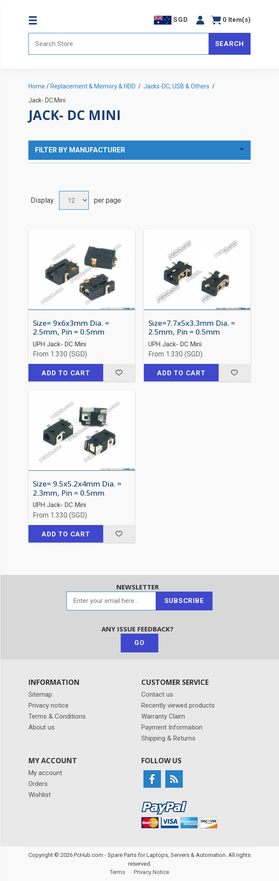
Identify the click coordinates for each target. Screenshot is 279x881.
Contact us (157, 694)
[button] (200, 20)
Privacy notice (48, 705)
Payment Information (171, 727)
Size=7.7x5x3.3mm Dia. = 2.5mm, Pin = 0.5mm (191, 328)
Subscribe (184, 601)
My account (45, 773)
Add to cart (66, 373)
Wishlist (39, 795)
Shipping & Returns (168, 738)
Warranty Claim (163, 716)
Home (36, 86)
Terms (117, 872)
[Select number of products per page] (74, 200)
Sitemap (40, 694)
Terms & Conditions (57, 716)
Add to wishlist (119, 372)
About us (41, 727)
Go (139, 643)
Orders (38, 784)
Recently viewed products (178, 705)
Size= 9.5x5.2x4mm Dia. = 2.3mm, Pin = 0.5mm (77, 488)
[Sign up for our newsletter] (111, 601)
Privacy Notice (151, 872)
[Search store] (118, 44)
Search (229, 44)
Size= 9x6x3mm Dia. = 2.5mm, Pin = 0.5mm (71, 328)
